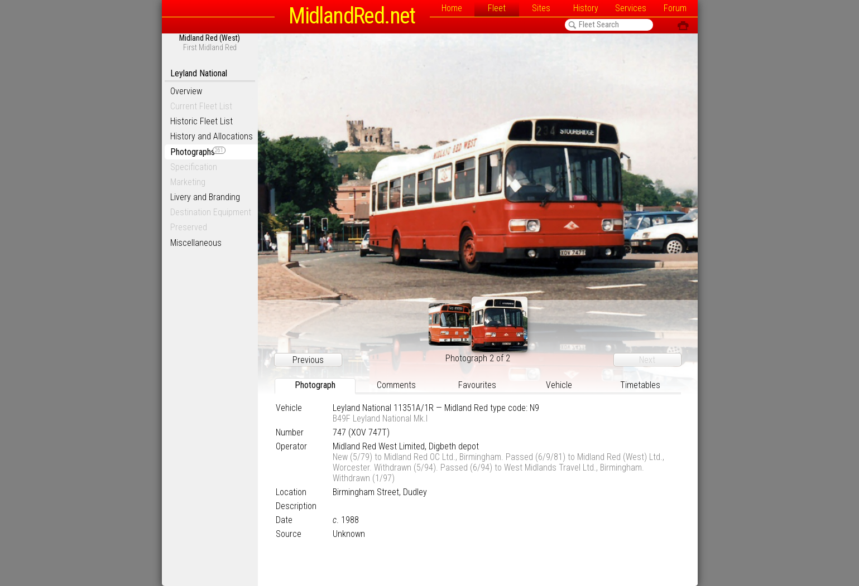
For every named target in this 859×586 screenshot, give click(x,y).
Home (452, 8)
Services (630, 8)
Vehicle (559, 385)
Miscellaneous (196, 243)
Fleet (497, 8)
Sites (541, 8)
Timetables (640, 385)
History (585, 8)
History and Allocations (211, 136)
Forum (675, 8)
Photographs (197, 152)
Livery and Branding (205, 197)
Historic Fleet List (201, 121)
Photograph (315, 385)
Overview (186, 91)
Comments (396, 385)
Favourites (477, 385)
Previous (308, 360)
